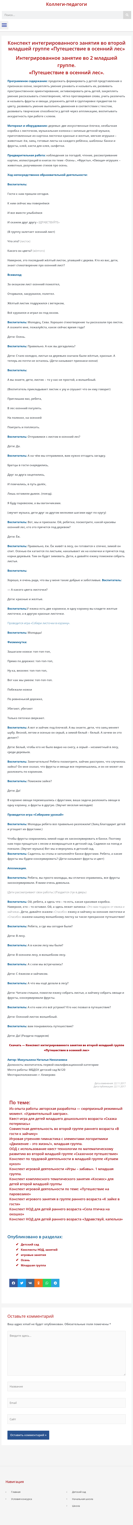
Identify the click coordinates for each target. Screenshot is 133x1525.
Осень (25, 1260)
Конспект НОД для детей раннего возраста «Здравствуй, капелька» (66, 1219)
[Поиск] (127, 15)
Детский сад (30, 1244)
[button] (4, 25)
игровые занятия (33, 1255)
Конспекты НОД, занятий (39, 1249)
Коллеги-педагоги (66, 4)
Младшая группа (33, 1265)
